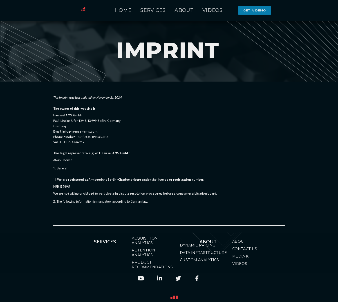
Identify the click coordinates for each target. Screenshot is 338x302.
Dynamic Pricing (197, 245)
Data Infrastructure (203, 253)
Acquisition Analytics (145, 240)
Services (153, 10)
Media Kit (242, 256)
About (184, 10)
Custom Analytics (199, 260)
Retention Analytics (143, 252)
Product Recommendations (148, 264)
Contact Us (244, 249)
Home (122, 10)
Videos (212, 10)
